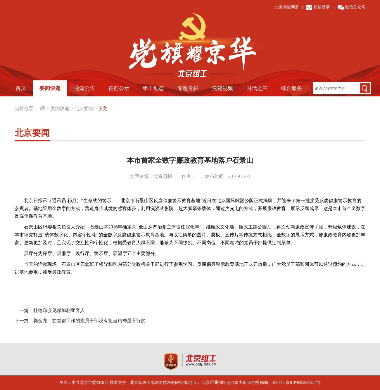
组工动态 (153, 88)
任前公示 (118, 88)
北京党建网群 (286, 7)
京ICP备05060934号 (303, 382)
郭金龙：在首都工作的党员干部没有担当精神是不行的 (89, 320)
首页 (20, 88)
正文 (102, 108)
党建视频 (222, 88)
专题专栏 (187, 88)
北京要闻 (83, 108)
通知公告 (84, 88)
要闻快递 (50, 88)
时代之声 (256, 88)
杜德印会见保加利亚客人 (59, 310)
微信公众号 (355, 7)
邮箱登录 (321, 7)
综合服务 (291, 88)
